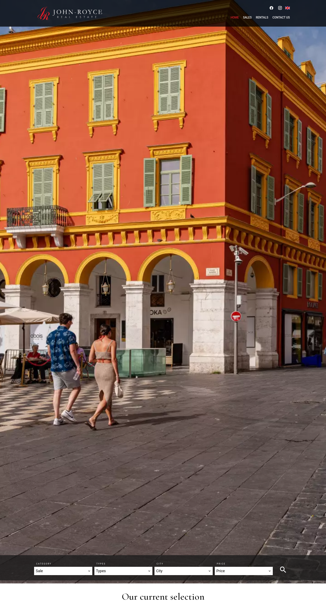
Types (101, 564)
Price (221, 564)
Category (44, 564)
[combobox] (63, 571)
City (160, 564)
